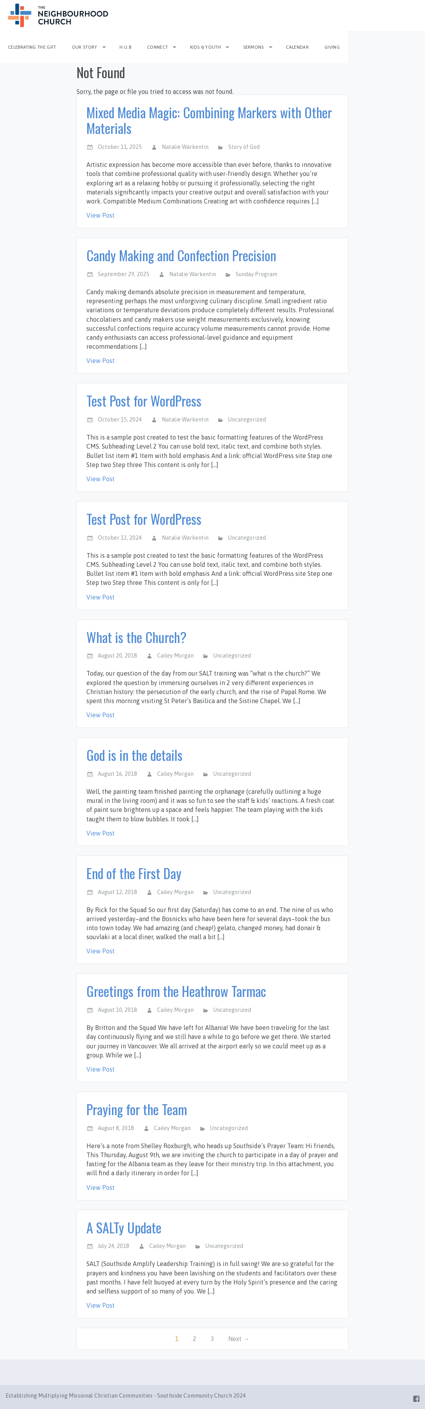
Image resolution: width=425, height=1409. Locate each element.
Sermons (253, 47)
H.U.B (125, 47)
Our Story (84, 47)
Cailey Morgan (175, 655)
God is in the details (134, 755)
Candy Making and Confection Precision (181, 255)
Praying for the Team (136, 1109)
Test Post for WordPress (144, 400)
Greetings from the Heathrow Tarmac (176, 991)
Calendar (297, 47)
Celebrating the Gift (32, 47)
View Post (100, 215)
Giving (332, 47)
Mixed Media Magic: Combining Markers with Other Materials (209, 120)
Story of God (244, 147)
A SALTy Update (123, 1227)
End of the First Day (133, 873)
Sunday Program (256, 274)
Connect (157, 47)
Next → (238, 1338)
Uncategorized (247, 419)
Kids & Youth (205, 47)
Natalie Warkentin (185, 147)
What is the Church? (136, 637)
